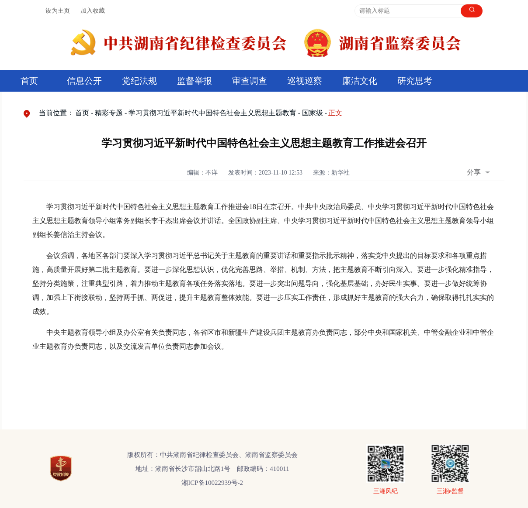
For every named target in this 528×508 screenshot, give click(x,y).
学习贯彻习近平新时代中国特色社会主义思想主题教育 (212, 113)
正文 (335, 113)
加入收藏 (92, 10)
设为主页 (57, 10)
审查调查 (249, 81)
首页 (29, 81)
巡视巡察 (304, 81)
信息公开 (84, 81)
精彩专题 (109, 113)
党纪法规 (139, 81)
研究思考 (414, 81)
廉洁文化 (359, 81)
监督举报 (194, 81)
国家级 (312, 113)
